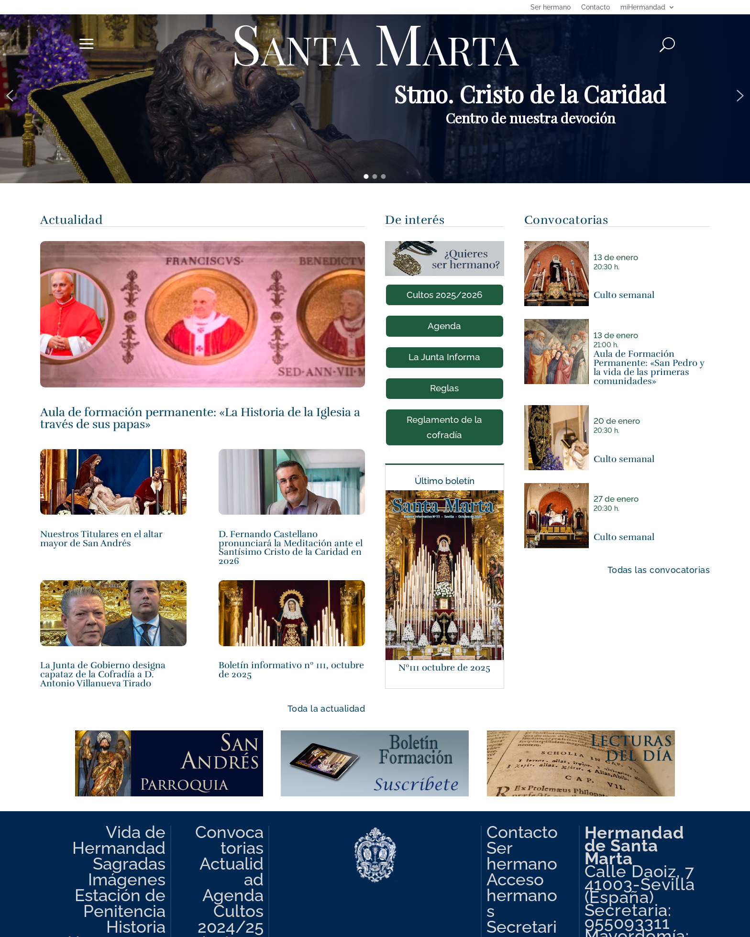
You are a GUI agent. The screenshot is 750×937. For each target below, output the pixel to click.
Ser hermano (550, 7)
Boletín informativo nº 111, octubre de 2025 (291, 670)
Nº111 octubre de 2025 (444, 667)
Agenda (444, 325)
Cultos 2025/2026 (445, 294)
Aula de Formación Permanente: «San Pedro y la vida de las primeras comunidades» (649, 367)
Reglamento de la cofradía (444, 427)
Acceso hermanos (521, 895)
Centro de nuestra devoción (530, 118)
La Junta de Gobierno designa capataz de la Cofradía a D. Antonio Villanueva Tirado (102, 674)
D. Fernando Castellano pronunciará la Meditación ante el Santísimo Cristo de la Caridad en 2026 (291, 547)
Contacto (595, 7)
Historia (135, 927)
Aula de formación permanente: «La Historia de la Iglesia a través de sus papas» (200, 418)
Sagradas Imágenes (126, 871)
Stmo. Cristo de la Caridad (530, 94)
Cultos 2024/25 (231, 919)
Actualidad (231, 871)
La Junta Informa (444, 357)
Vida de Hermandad (118, 840)
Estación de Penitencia (120, 903)
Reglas (444, 388)
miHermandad (642, 7)
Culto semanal (624, 294)
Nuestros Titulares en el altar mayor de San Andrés (101, 539)
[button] (9, 95)
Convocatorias (229, 840)
